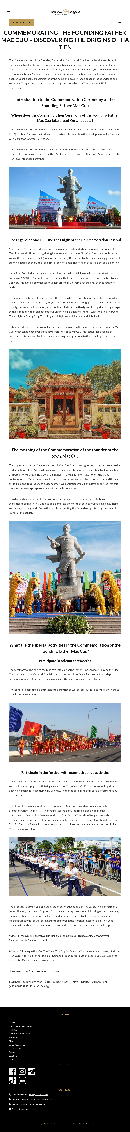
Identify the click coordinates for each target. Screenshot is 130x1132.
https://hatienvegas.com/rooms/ (40, 971)
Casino (12, 1022)
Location (13, 1055)
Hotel (11, 1019)
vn (115, 22)
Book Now (21, 22)
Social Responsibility (18, 1045)
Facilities (13, 1030)
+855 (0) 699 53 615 (45, 1099)
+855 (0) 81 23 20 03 (38, 1094)
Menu (9, 12)
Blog (11, 1041)
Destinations (15, 1048)
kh (119, 22)
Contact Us (14, 1059)
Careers (12, 1052)
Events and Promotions (19, 1033)
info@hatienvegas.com (28, 1109)
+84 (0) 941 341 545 (37, 1104)
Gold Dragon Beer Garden (21, 1026)
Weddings (13, 1037)
